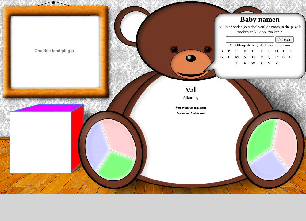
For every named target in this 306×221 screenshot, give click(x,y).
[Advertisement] (40, 142)
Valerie (183, 113)
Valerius (198, 113)
